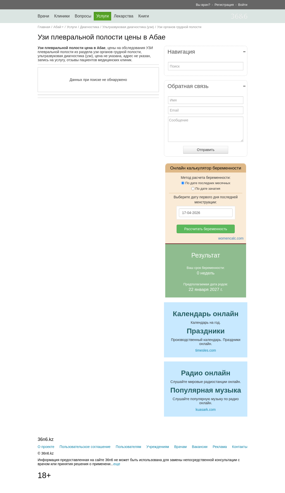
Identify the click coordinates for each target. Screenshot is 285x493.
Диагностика (89, 27)
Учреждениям (157, 447)
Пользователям (128, 447)
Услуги (102, 16)
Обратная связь (188, 86)
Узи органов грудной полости (179, 27)
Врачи (43, 16)
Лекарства (123, 16)
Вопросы (83, 16)
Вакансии (199, 447)
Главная (44, 27)
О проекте (46, 447)
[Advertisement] (111, 151)
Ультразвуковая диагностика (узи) (128, 27)
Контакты (239, 447)
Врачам (180, 447)
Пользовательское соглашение (85, 447)
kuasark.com (206, 410)
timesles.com (205, 350)
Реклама (220, 447)
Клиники (61, 16)
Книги (143, 16)
